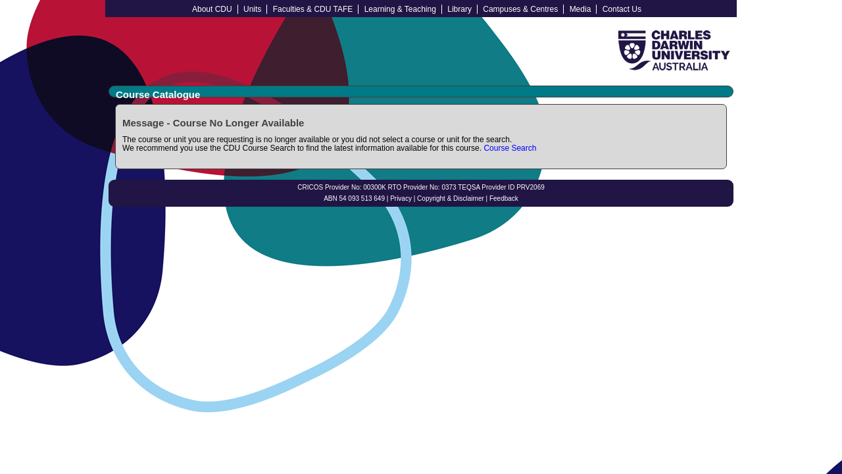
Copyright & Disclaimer (450, 198)
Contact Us (622, 9)
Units (252, 9)
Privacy (401, 198)
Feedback (503, 198)
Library (459, 9)
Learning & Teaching (400, 9)
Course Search (509, 148)
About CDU (212, 9)
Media (580, 9)
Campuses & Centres (520, 9)
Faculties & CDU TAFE (313, 9)
